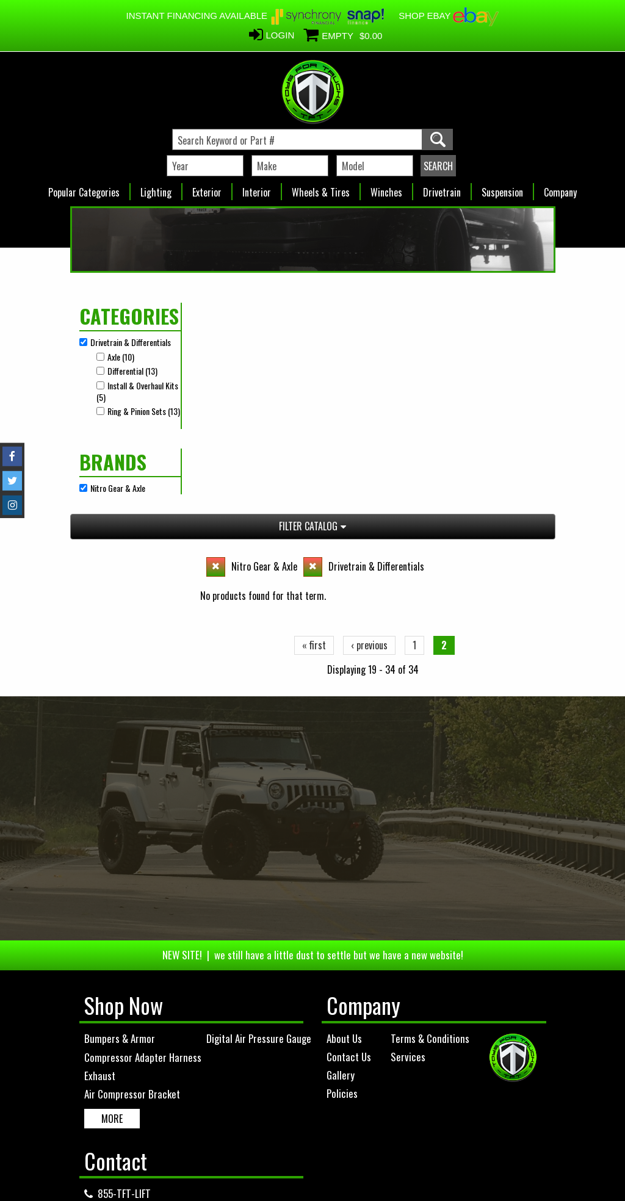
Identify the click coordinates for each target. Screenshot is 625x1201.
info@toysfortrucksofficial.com (163, 1029)
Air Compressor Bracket (132, 911)
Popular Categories (84, 189)
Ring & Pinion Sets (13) (143, 411)
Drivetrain (442, 189)
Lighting (156, 189)
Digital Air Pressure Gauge (258, 856)
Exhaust (99, 892)
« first (314, 392)
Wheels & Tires (321, 189)
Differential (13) (132, 370)
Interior (256, 189)
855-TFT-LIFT (124, 1011)
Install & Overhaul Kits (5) (137, 391)
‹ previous (369, 392)
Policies (342, 910)
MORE (112, 935)
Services (408, 873)
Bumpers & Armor (119, 856)
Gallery (341, 892)
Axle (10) (120, 356)
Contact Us (349, 873)
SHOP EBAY (449, 15)
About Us (344, 855)
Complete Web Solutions (344, 1170)
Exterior (207, 189)
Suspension (502, 189)
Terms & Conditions (430, 855)
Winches (386, 189)
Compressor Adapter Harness (142, 874)
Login (280, 35)
